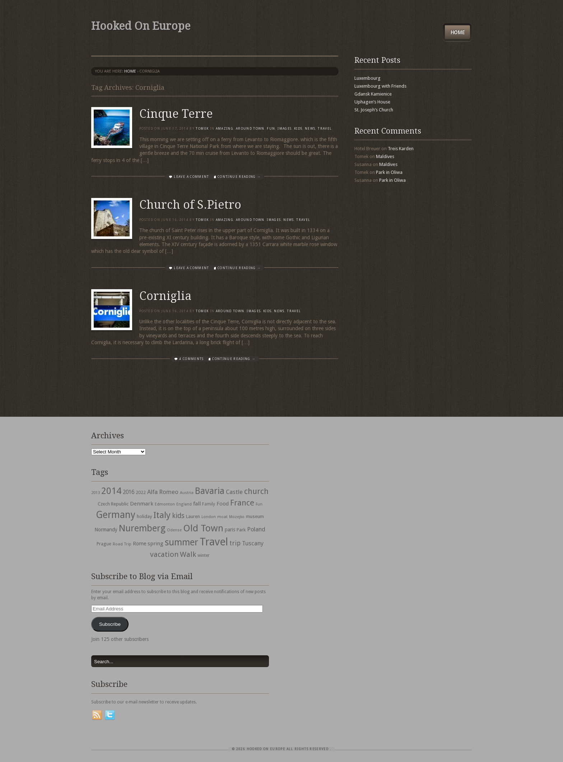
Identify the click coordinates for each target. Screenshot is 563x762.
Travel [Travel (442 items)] (214, 542)
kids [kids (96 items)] (178, 516)
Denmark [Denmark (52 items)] (141, 503)
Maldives (385, 156)
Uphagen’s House (372, 102)
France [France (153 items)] (242, 502)
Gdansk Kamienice (373, 94)
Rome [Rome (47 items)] (139, 543)
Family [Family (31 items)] (208, 504)
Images (285, 128)
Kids (298, 128)
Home (457, 32)
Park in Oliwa (389, 172)
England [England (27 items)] (184, 504)
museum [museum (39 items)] (255, 516)
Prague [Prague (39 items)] (104, 543)
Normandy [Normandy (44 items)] (105, 529)
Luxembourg (367, 78)
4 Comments (191, 359)
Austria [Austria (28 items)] (187, 492)
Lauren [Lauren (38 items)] (193, 516)
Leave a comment (191, 177)
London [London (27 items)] (208, 516)
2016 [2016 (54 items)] (128, 492)
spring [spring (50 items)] (155, 543)
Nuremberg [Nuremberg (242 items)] (142, 528)
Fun (271, 128)
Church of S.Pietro (190, 205)
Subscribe (110, 624)
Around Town (250, 128)
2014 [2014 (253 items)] (111, 490)
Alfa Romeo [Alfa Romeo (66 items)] (162, 491)
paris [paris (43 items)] (230, 529)
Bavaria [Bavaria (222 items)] (209, 491)
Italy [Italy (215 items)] (162, 515)
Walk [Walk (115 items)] (188, 554)
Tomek (202, 128)
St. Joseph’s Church (373, 109)
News (310, 128)
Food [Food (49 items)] (223, 503)
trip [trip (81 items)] (235, 543)
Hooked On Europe (140, 26)
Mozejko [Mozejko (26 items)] (237, 516)
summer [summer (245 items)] (181, 542)
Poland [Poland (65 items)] (256, 529)
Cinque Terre (176, 114)
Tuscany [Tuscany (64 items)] (253, 543)
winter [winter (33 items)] (203, 555)
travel (325, 128)
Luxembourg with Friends (380, 86)
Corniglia (165, 296)
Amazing (224, 128)
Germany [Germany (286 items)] (115, 514)
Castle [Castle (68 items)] (234, 491)
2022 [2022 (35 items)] (141, 492)
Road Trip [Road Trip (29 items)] (122, 543)
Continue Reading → (239, 177)
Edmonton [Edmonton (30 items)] (165, 504)
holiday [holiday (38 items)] (144, 516)
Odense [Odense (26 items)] (174, 530)
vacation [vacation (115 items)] (164, 554)
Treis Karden (401, 148)
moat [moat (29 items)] (222, 516)
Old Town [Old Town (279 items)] (203, 528)
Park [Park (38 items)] (241, 529)
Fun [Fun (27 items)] (259, 504)
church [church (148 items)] (256, 491)
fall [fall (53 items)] (197, 503)
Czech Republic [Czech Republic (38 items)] (113, 504)
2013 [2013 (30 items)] (95, 492)
